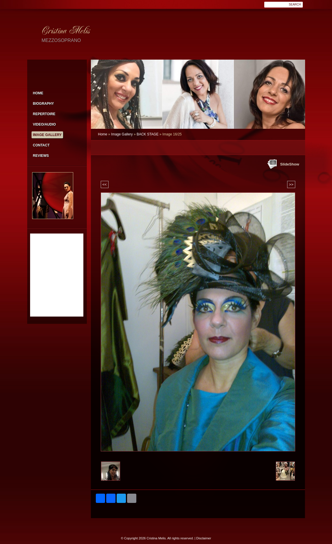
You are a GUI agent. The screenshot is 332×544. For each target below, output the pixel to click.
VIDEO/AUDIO (44, 124)
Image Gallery (122, 134)
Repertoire (44, 114)
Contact (41, 145)
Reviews (41, 156)
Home (102, 134)
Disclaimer (203, 538)
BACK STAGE (148, 134)
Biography (43, 104)
